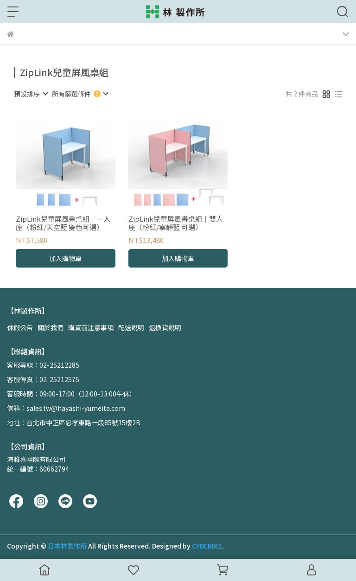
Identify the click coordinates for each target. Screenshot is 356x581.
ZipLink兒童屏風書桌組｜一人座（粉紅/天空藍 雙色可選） (63, 223)
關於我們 (51, 327)
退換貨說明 (165, 327)
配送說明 (131, 327)
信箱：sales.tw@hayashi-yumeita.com (66, 408)
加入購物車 (65, 258)
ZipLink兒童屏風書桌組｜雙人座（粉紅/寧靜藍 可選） (175, 223)
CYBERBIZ (207, 545)
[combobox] (30, 93)
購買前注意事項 (91, 327)
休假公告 (20, 327)
